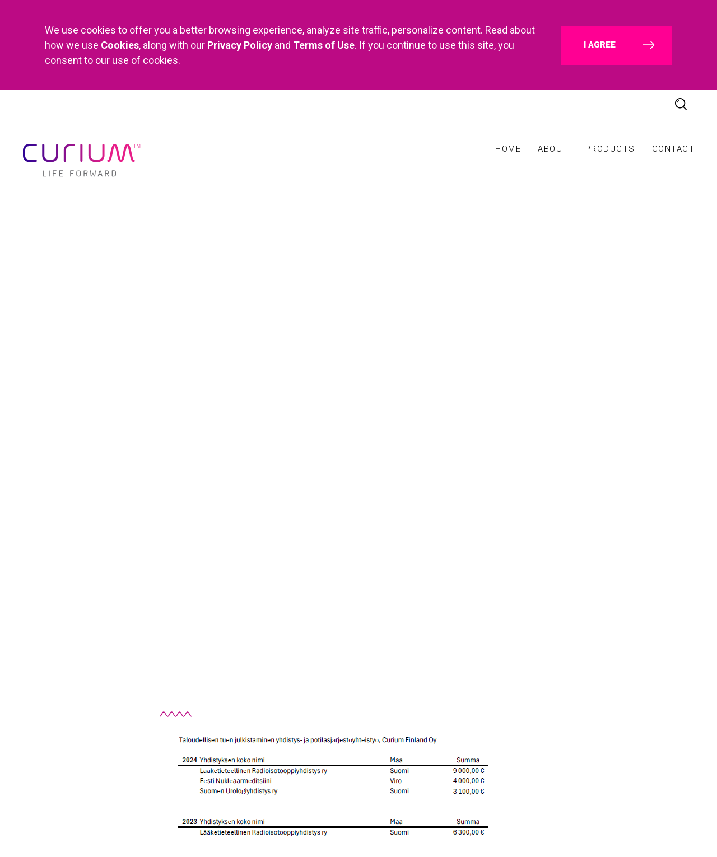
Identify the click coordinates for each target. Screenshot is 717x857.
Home (508, 149)
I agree (600, 45)
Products (610, 149)
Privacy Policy (239, 45)
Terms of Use (324, 45)
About (553, 149)
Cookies (120, 45)
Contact (673, 149)
